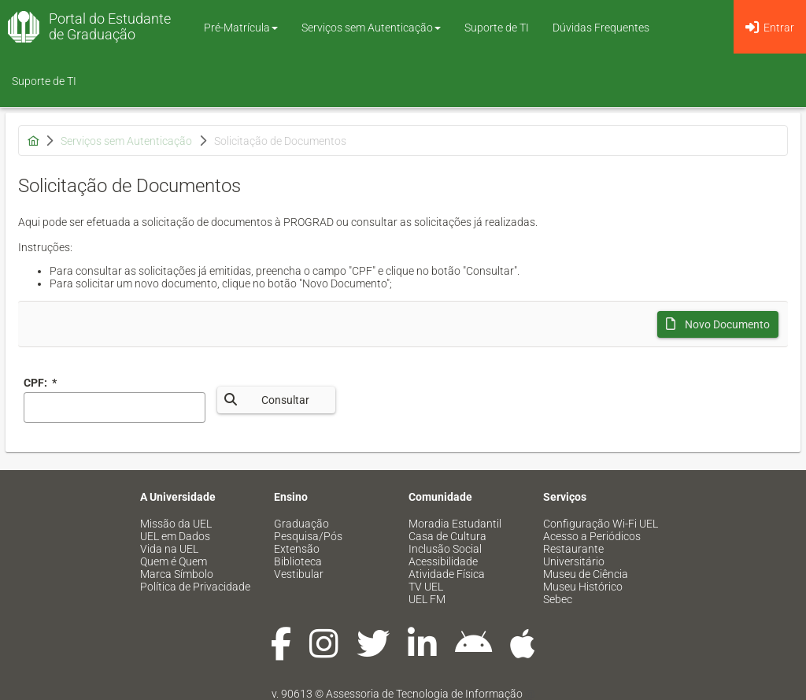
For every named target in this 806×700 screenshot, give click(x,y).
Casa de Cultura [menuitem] (447, 536)
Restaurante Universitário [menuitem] (573, 555)
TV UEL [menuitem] (426, 586)
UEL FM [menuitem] (427, 599)
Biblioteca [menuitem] (298, 561)
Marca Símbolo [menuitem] (176, 574)
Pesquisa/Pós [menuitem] (308, 536)
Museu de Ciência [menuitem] (585, 574)
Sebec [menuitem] (557, 599)
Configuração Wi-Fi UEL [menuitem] (600, 523)
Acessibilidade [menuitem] (443, 561)
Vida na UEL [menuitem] (169, 549)
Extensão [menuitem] (297, 549)
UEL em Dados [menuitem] (175, 536)
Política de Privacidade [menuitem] (195, 586)
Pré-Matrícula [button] (241, 27)
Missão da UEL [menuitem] (176, 523)
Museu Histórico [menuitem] (583, 586)
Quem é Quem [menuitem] (173, 561)
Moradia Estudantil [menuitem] (455, 523)
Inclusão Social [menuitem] (445, 549)
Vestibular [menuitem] (299, 574)
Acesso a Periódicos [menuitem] (592, 536)
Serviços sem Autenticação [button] (371, 27)
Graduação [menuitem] (301, 523)
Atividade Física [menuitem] (447, 574)
